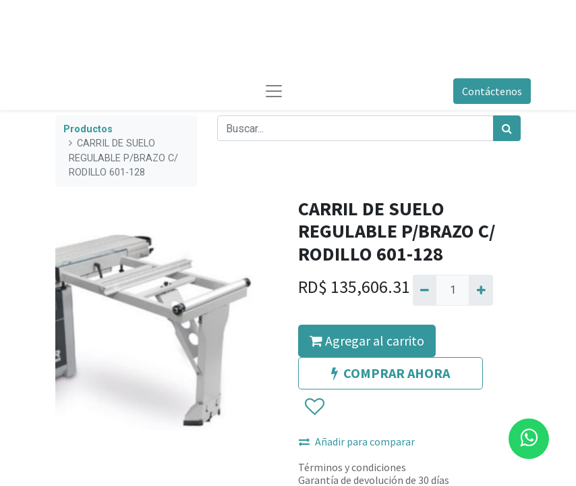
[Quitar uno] (424, 290)
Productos (88, 129)
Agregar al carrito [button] (367, 340)
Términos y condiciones (352, 467)
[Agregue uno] (480, 290)
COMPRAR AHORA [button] (390, 372)
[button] (313, 407)
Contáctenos (492, 91)
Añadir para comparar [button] (357, 441)
